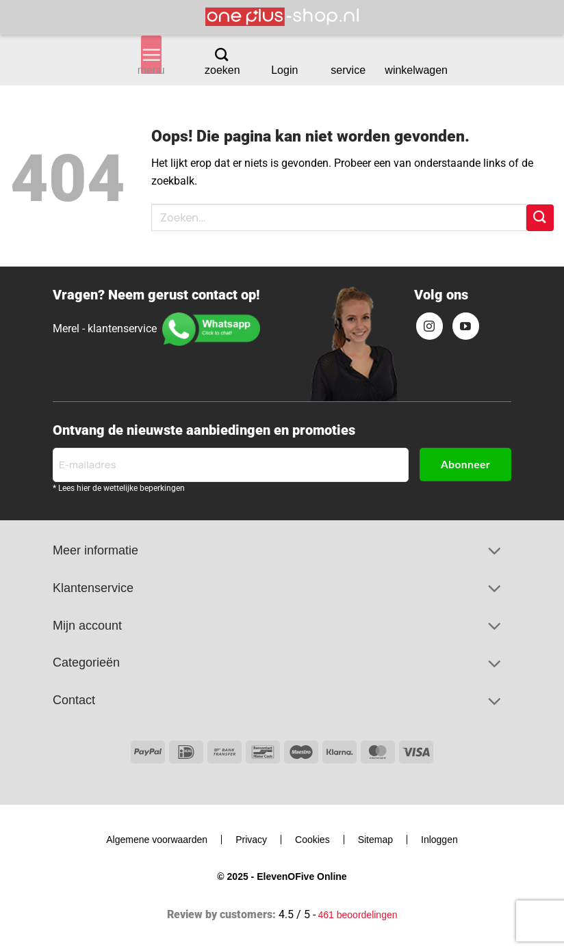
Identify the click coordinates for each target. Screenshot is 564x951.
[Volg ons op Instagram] (430, 326)
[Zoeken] (221, 54)
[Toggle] (494, 552)
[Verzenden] (540, 217)
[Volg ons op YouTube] (466, 326)
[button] (151, 55)
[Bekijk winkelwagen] (416, 55)
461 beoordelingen (358, 914)
